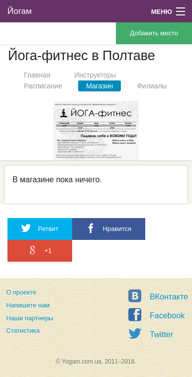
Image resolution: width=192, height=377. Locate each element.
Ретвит (39, 228)
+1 (40, 250)
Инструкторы (95, 75)
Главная (37, 75)
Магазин (99, 86)
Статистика (22, 330)
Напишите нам (27, 305)
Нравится (108, 228)
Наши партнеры (29, 318)
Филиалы (152, 86)
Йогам (19, 11)
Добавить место (154, 33)
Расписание (43, 86)
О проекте (21, 292)
